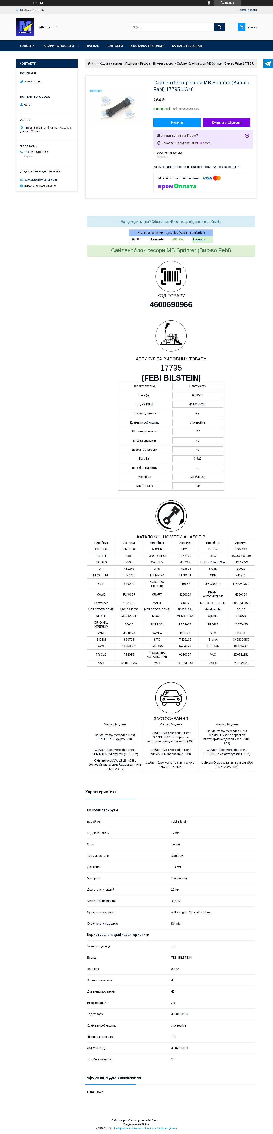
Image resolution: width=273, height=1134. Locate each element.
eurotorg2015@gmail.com (40, 179)
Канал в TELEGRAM (187, 45)
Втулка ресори (163, 63)
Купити (177, 122)
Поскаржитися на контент (128, 1128)
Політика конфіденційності (161, 1128)
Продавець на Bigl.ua (136, 1124)
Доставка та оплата (147, 45)
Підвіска (131, 63)
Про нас (92, 45)
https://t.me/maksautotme (40, 185)
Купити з (226, 123)
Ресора (145, 63)
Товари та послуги (58, 45)
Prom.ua (157, 1120)
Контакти (115, 45)
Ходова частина (111, 63)
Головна (27, 45)
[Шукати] (219, 27)
